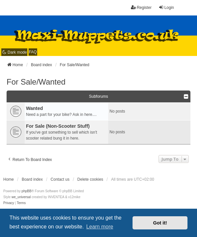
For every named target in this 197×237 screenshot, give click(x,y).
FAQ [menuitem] (33, 52)
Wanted (34, 108)
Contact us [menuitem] (60, 179)
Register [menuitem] (141, 7)
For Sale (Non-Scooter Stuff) (57, 126)
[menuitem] (8, 203)
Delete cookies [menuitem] (90, 179)
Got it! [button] (160, 222)
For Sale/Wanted (36, 81)
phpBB (27, 191)
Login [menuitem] (166, 7)
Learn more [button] (99, 226)
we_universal (21, 197)
